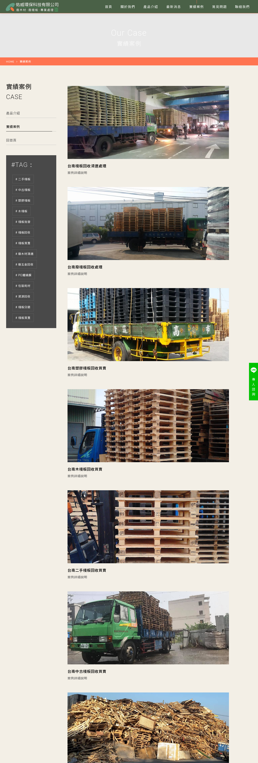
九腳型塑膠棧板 (190, 704)
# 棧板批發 (23, 239)
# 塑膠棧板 (23, 218)
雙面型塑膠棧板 (190, 710)
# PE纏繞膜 (24, 292)
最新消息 (78, 704)
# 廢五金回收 (25, 281)
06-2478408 (17, 724)
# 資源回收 (23, 313)
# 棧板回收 (23, 249)
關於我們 (111, 697)
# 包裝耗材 (23, 303)
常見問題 (78, 710)
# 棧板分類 (23, 324)
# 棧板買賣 (23, 260)
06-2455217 (17, 718)
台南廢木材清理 (176, 522)
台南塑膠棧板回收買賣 (87, 302)
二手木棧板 (154, 697)
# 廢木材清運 (25, 271)
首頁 (75, 697)
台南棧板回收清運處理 (87, 192)
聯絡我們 (111, 710)
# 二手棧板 (23, 196)
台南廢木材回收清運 (85, 522)
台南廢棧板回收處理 (180, 192)
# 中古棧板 (23, 207)
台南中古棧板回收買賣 (182, 412)
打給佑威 (236, 689)
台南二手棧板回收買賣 (87, 412)
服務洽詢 (236, 703)
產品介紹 (13, 130)
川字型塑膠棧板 (157, 704)
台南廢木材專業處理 (85, 632)
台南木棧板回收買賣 (180, 302)
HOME (10, 79)
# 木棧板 (21, 228)
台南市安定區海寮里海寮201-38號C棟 (35, 730)
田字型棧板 (187, 697)
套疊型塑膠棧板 (157, 710)
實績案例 (13, 143)
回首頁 (11, 157)
